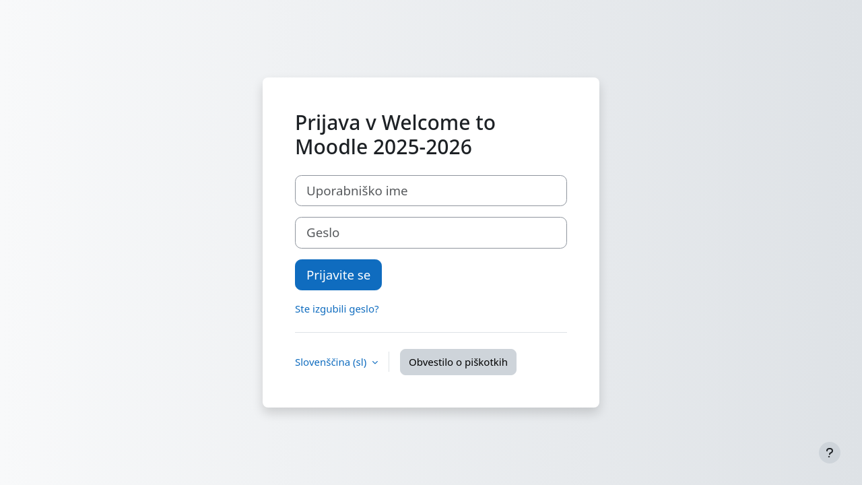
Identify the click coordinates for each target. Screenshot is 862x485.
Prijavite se (338, 274)
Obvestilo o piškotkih (458, 361)
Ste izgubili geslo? (337, 308)
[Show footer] (829, 452)
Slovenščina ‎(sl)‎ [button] (332, 361)
